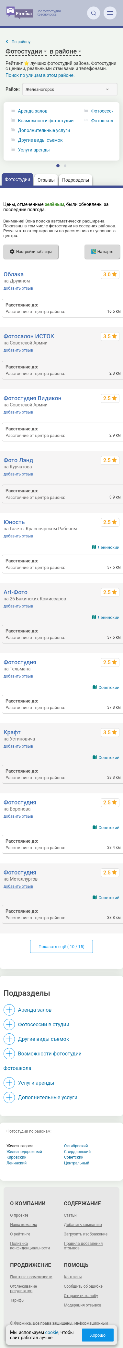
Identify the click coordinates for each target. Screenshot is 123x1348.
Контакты (73, 1277)
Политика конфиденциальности (30, 1245)
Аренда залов (33, 111)
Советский (108, 687)
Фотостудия (20, 662)
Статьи (70, 1215)
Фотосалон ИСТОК (29, 336)
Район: (13, 89)
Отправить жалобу (81, 1296)
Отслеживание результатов (23, 1288)
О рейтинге (20, 1234)
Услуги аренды (34, 150)
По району (21, 42)
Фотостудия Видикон (33, 398)
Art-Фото (16, 592)
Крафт (12, 732)
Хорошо (98, 1335)
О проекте (19, 1215)
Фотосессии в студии (43, 1024)
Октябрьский (76, 1146)
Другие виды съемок (40, 140)
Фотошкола (17, 1068)
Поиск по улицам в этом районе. (40, 75)
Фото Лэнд (18, 460)
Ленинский (108, 547)
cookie (52, 1332)
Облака (14, 274)
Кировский (16, 1157)
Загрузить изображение (86, 1234)
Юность (14, 522)
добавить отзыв (18, 288)
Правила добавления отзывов (83, 1245)
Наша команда (23, 1224)
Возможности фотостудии (46, 120)
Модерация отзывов (83, 1305)
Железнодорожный (24, 1151)
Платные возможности (31, 1277)
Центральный (76, 1163)
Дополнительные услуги (44, 130)
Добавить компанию (83, 1224)
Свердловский (77, 1151)
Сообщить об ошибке (83, 1286)
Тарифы (17, 1300)
